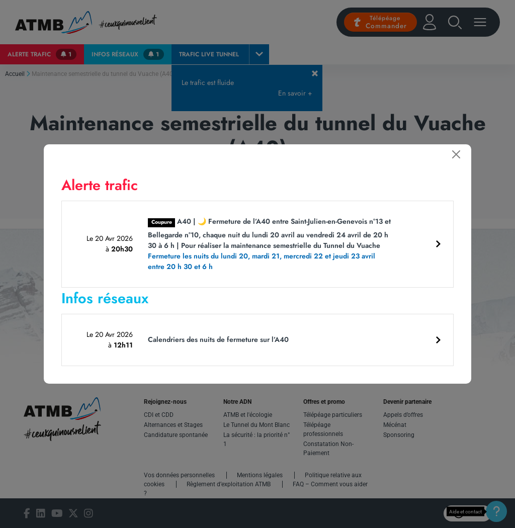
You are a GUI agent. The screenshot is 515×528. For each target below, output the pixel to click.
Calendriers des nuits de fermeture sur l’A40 (218, 339)
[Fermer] (456, 154)
